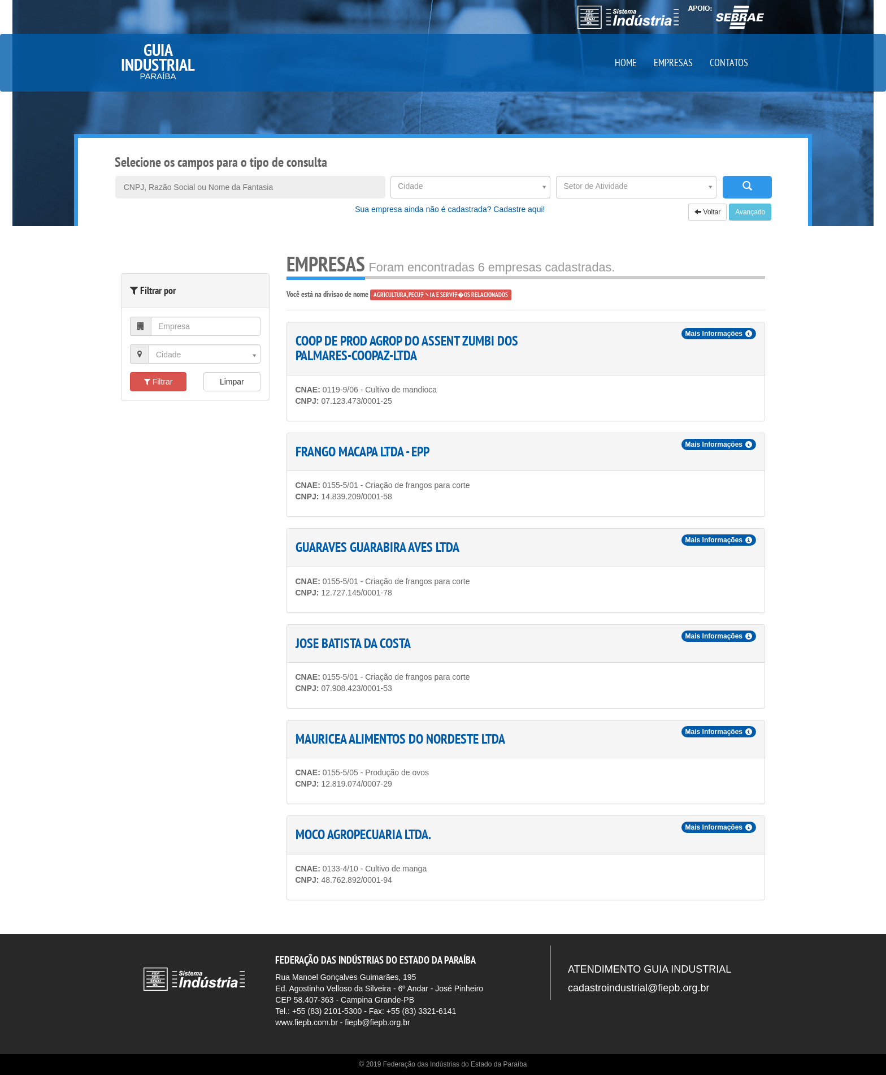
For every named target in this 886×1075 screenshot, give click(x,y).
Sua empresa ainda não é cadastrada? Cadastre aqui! (450, 209)
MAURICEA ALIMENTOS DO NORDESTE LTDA (400, 739)
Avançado (750, 212)
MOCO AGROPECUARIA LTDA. (363, 834)
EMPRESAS (673, 62)
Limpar (232, 381)
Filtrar (158, 381)
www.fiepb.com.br (306, 1022)
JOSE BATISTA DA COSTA (353, 643)
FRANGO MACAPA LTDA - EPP (362, 451)
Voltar (707, 212)
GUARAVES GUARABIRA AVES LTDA (377, 547)
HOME (626, 62)
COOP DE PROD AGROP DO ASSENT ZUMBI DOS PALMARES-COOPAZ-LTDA (407, 348)
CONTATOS (729, 62)
